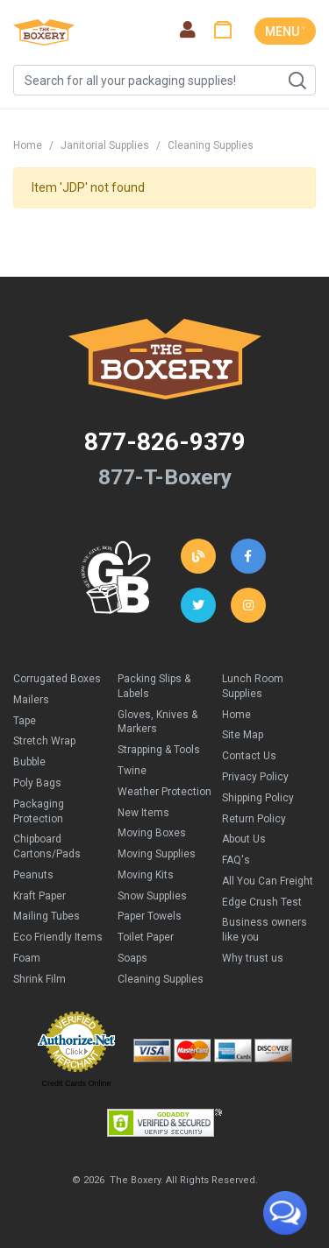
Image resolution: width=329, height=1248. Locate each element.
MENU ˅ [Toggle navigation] (285, 32)
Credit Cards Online (76, 1083)
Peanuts (33, 875)
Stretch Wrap (44, 741)
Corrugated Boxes (57, 679)
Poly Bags (37, 783)
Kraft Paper (39, 896)
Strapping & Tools (159, 750)
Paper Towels (150, 916)
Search (296, 80)
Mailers (31, 700)
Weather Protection (164, 792)
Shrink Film (39, 979)
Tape (24, 721)
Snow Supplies (152, 896)
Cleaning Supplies (211, 145)
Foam (26, 958)
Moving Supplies (157, 854)
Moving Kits (146, 875)
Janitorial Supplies (105, 145)
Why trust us (252, 958)
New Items (143, 813)
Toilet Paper (146, 937)
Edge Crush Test (262, 902)
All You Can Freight (267, 881)
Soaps (132, 958)
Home (27, 145)
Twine (132, 771)
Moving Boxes (152, 833)
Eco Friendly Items (58, 937)
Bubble (29, 762)
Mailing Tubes (46, 916)
